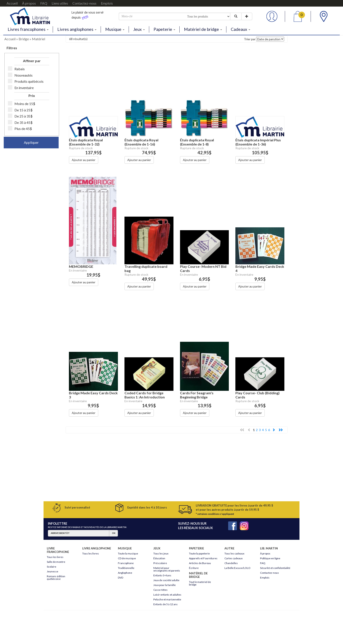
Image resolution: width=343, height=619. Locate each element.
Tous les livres (55, 557)
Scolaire (51, 566)
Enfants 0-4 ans (162, 575)
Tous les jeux (160, 553)
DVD (120, 577)
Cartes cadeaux (233, 558)
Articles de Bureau (200, 563)
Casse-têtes (160, 589)
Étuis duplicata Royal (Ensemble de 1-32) (86, 142)
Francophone (126, 563)
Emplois (107, 3)
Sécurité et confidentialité (275, 568)
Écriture (194, 568)
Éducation (159, 558)
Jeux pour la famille (164, 585)
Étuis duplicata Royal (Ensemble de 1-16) (141, 142)
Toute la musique (128, 553)
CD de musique (127, 558)
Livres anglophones (76, 29)
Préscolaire (160, 563)
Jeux (139, 29)
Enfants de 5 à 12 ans (165, 604)
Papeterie (164, 29)
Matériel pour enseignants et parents (166, 569)
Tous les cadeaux (234, 553)
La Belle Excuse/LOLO (237, 568)
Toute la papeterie (199, 553)
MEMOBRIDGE (81, 266)
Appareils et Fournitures (203, 558)
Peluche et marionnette (167, 599)
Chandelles (231, 563)
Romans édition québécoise (56, 577)
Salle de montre (56, 561)
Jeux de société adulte (166, 580)
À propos (29, 3)
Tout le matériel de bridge (200, 583)
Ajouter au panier (83, 160)
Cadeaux (240, 29)
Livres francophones (28, 29)
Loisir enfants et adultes (167, 594)
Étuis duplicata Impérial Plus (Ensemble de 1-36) (258, 142)
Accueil (12, 3)
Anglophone (125, 572)
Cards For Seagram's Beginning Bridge (197, 395)
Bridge (24, 39)
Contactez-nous (84, 3)
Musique (114, 29)
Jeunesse (52, 571)
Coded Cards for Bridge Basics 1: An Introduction (144, 395)
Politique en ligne (270, 558)
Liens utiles (60, 3)
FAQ (43, 3)
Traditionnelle (126, 568)
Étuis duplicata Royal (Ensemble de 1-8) (197, 142)
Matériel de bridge (203, 29)
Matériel (38, 39)
